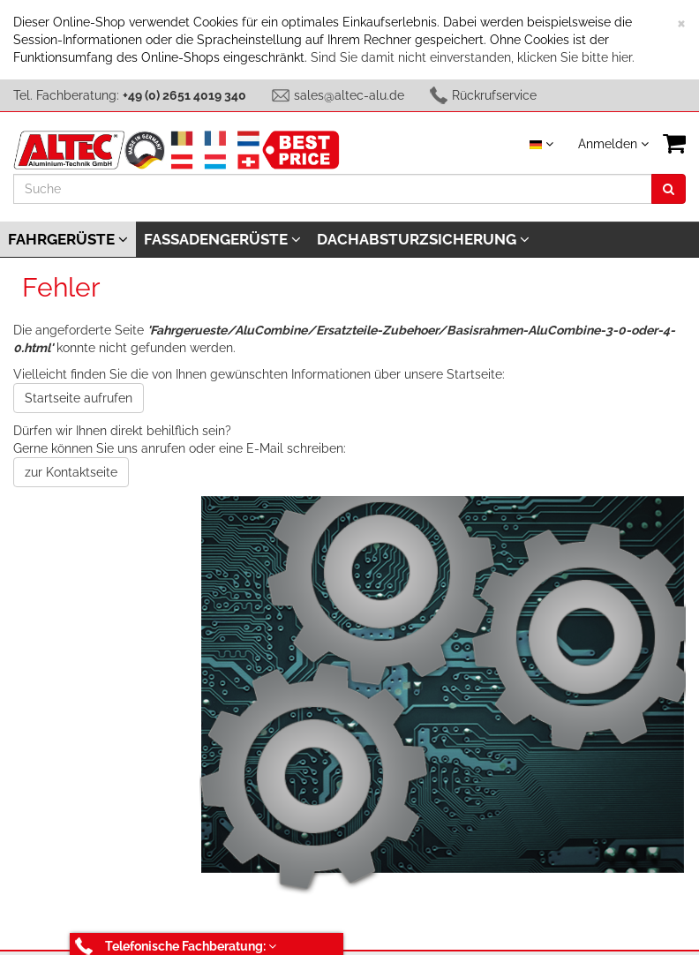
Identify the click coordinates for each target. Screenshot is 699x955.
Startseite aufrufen (78, 398)
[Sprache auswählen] (541, 144)
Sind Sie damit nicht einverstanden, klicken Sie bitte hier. (473, 57)
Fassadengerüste (222, 239)
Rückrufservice (494, 95)
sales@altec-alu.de (349, 95)
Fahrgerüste (68, 239)
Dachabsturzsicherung (423, 239)
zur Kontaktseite (71, 472)
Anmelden (613, 144)
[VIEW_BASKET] (674, 143)
